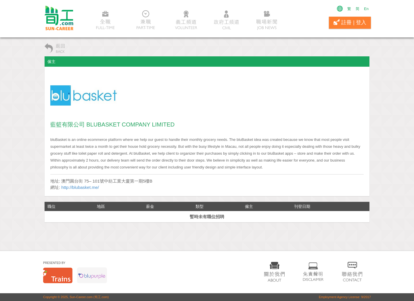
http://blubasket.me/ (80, 187)
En (366, 9)
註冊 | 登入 (350, 22)
